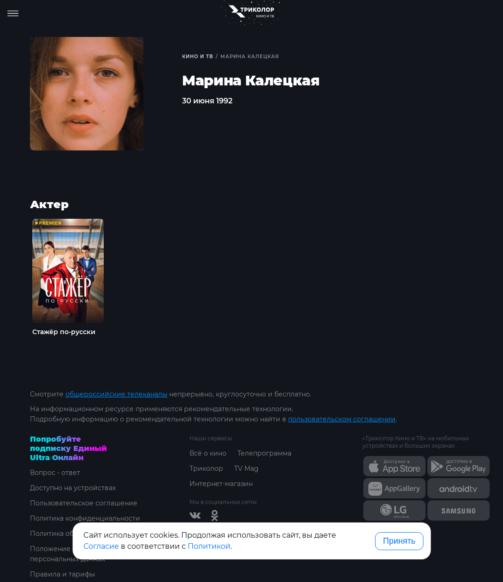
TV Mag (246, 468)
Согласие (101, 546)
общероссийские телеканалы (116, 394)
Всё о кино (207, 453)
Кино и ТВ (197, 57)
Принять (399, 541)
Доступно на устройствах (73, 488)
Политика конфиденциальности (85, 518)
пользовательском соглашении (342, 419)
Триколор (206, 468)
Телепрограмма (264, 453)
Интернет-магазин (221, 484)
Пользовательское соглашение (83, 503)
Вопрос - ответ (55, 472)
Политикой (209, 546)
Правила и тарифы (62, 574)
